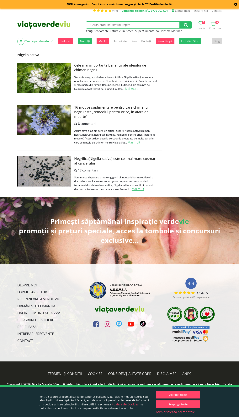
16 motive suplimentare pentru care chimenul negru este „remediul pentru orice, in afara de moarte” (111, 112)
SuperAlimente (144, 31)
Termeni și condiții (65, 373)
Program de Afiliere (35, 319)
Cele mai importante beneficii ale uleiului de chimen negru (110, 67)
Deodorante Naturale (107, 31)
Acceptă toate (178, 395)
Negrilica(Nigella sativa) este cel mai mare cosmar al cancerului (114, 160)
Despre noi (201, 11)
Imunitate (120, 41)
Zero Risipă (165, 41)
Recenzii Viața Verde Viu (38, 299)
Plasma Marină (171, 31)
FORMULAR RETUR (32, 292)
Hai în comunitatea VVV (38, 313)
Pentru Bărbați (141, 41)
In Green (128, 31)
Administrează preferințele (175, 412)
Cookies (95, 373)
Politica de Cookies (125, 404)
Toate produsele (35, 41)
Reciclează (26, 326)
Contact (217, 11)
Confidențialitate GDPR (129, 373)
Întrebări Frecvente (35, 333)
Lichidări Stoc (190, 41)
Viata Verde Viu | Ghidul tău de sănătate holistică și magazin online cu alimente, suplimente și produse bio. (126, 384)
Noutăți (85, 41)
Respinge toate (178, 404)
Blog (217, 41)
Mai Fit (102, 41)
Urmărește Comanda (36, 306)
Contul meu (181, 11)
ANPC (186, 373)
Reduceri (65, 41)
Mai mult (131, 89)
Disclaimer (167, 373)
